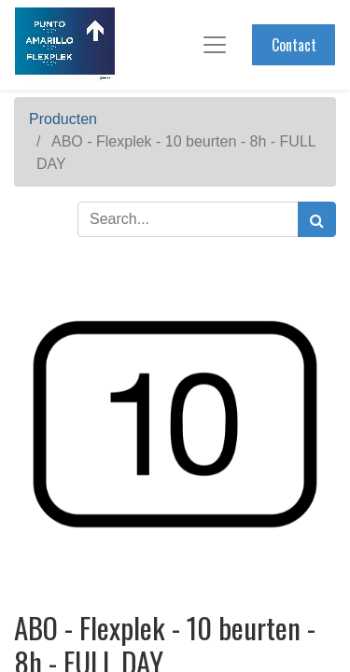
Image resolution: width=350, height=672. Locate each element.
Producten (63, 119)
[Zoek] (317, 219)
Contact (294, 45)
